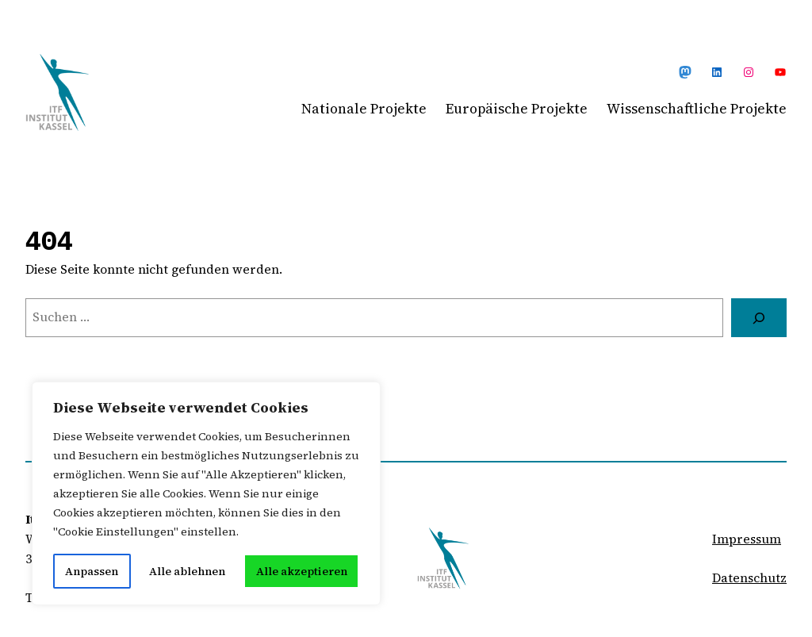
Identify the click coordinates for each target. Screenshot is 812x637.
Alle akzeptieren (301, 571)
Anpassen (91, 571)
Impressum (746, 539)
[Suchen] (759, 317)
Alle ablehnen (187, 571)
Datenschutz (749, 578)
